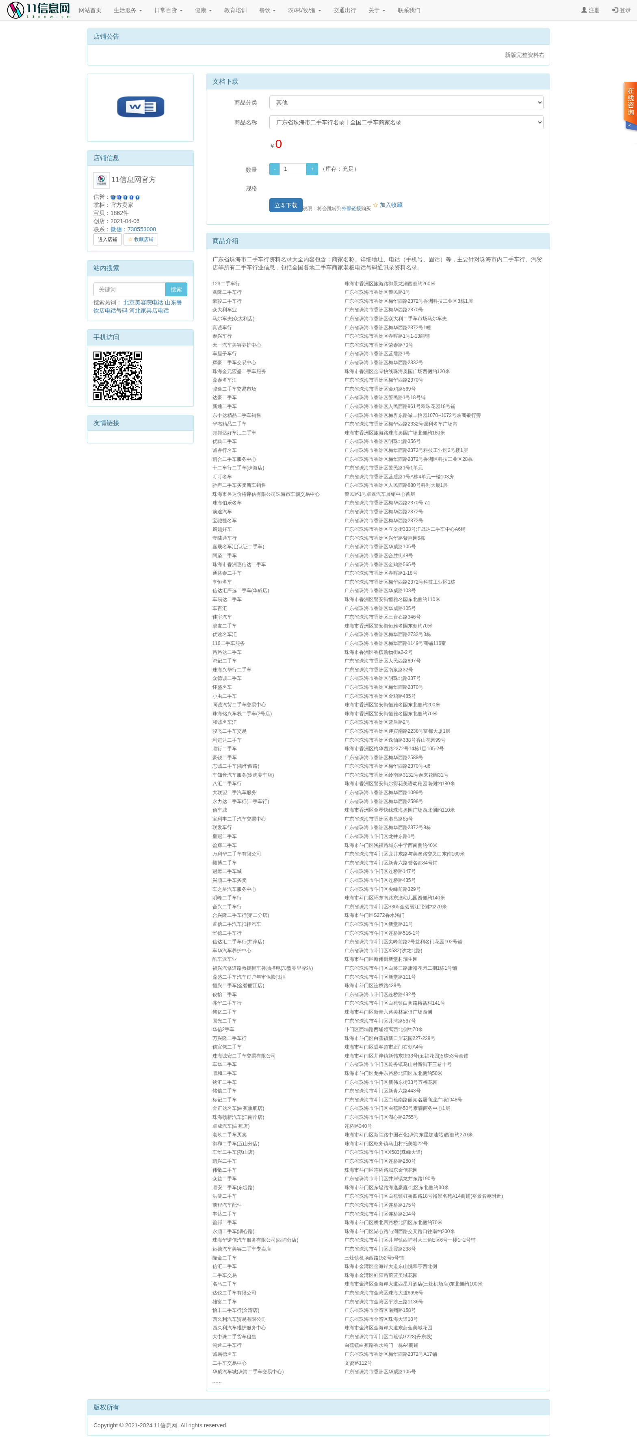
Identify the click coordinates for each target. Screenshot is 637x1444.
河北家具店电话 (149, 310)
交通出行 (345, 10)
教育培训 (235, 10)
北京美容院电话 (143, 302)
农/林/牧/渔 (304, 10)
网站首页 (90, 10)
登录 (621, 10)
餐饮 (267, 10)
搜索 (176, 289)
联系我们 (409, 10)
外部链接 (351, 208)
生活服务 (128, 10)
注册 (590, 10)
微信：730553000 (133, 229)
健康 (203, 10)
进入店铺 (107, 239)
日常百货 (168, 10)
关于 (377, 10)
